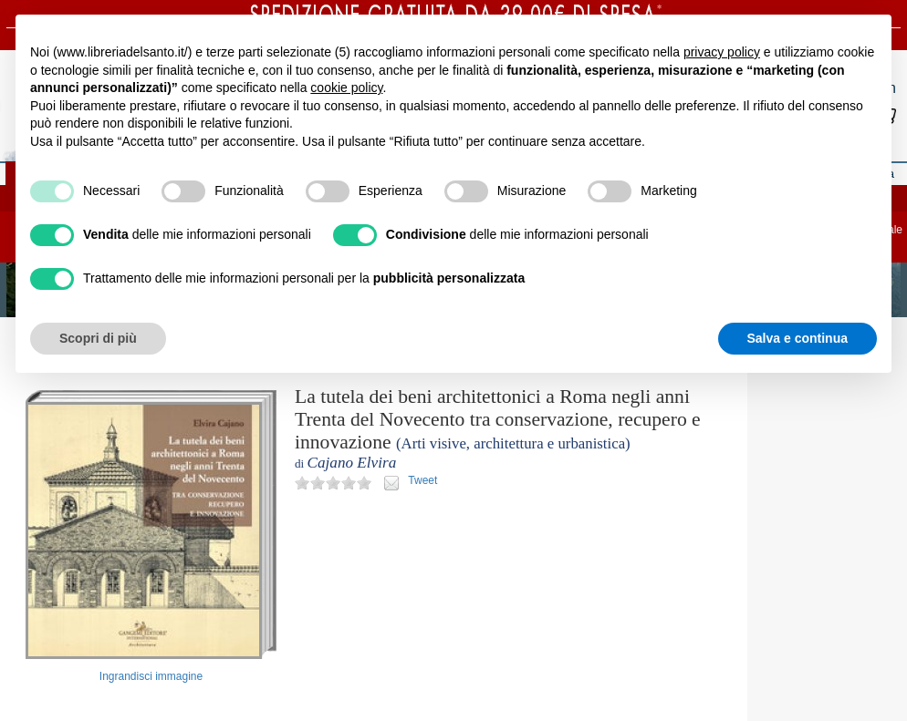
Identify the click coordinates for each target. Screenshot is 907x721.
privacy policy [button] (721, 52)
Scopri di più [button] (98, 338)
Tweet (422, 480)
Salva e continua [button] (797, 338)
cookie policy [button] (346, 87)
